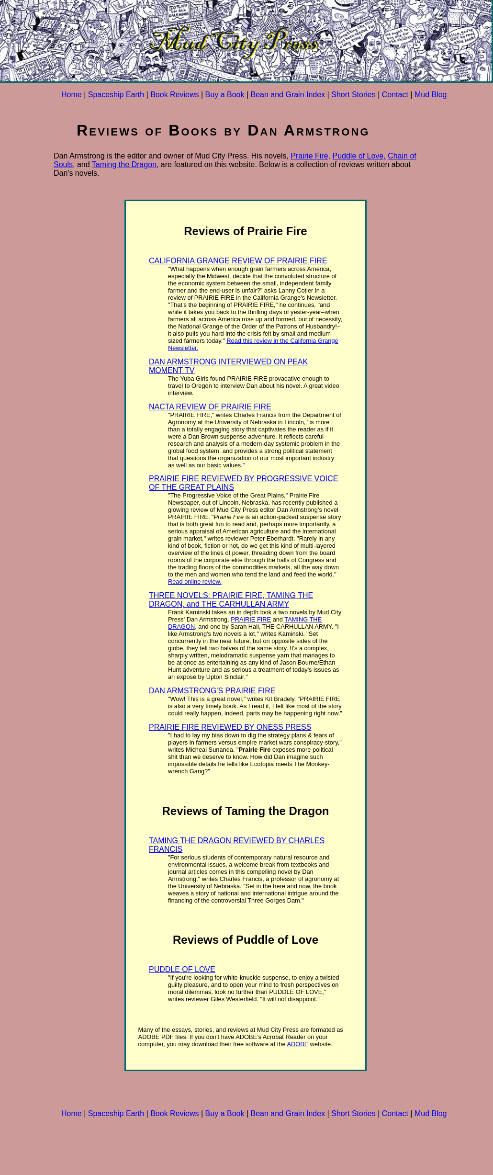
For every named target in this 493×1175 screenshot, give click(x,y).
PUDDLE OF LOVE (182, 969)
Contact (395, 94)
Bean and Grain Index (287, 94)
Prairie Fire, (310, 156)
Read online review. (195, 581)
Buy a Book (225, 94)
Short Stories (353, 94)
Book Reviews (174, 94)
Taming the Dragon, (125, 164)
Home (71, 94)
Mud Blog (431, 94)
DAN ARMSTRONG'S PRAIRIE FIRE (212, 691)
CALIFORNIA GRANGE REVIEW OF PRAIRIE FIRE (238, 261)
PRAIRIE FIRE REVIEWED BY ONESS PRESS (230, 727)
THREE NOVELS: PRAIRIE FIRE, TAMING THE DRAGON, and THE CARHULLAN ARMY (231, 599)
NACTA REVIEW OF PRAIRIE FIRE (210, 407)
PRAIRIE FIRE (251, 619)
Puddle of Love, (358, 156)
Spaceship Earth (116, 94)
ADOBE (297, 1044)
